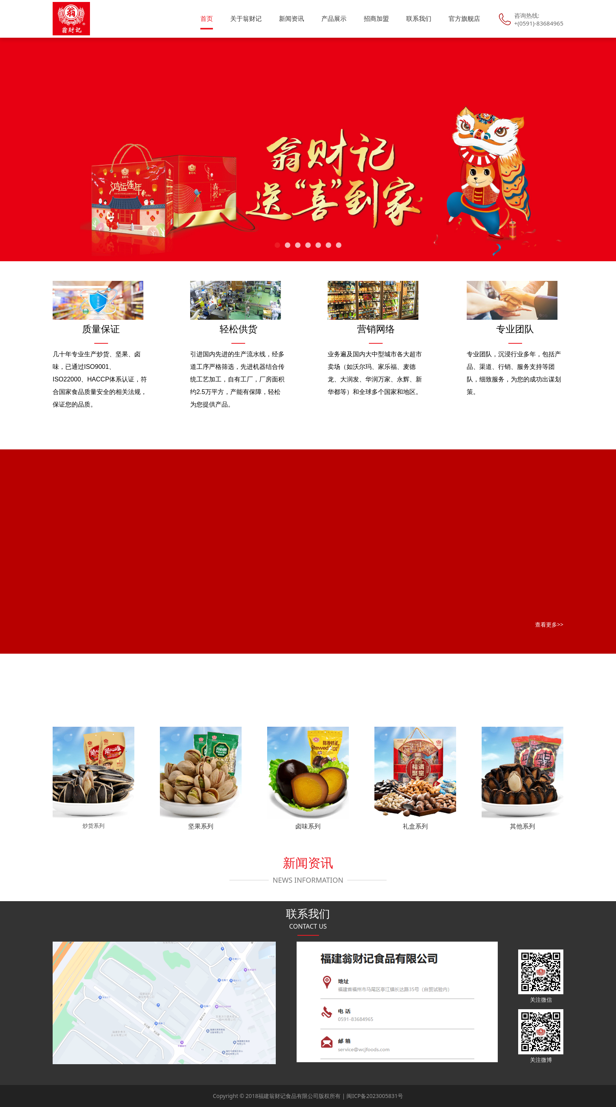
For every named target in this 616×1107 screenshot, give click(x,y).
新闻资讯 (291, 18)
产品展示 (333, 18)
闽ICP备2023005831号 (374, 1096)
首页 (206, 18)
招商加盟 (376, 18)
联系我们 (418, 18)
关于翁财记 (246, 18)
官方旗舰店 (464, 18)
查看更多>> (549, 624)
